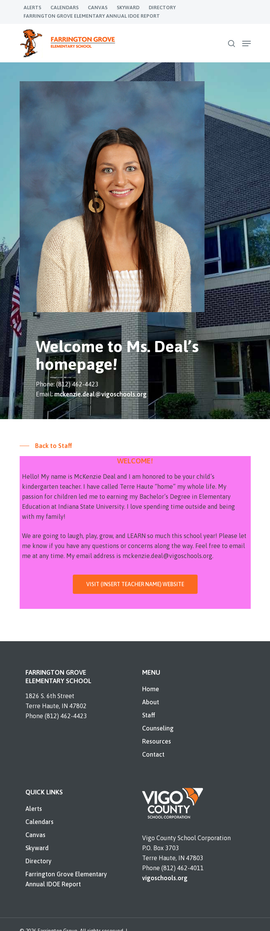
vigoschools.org (165, 877)
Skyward (37, 847)
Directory (38, 860)
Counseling (158, 728)
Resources (156, 741)
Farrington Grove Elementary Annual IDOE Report (66, 879)
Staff (148, 715)
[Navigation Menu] (246, 43)
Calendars (39, 821)
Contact (153, 754)
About (150, 702)
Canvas (35, 834)
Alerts (33, 808)
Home (150, 688)
